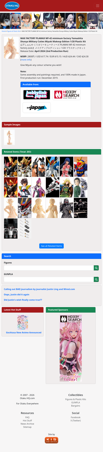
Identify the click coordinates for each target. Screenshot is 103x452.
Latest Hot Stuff (12, 309)
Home (3, 31)
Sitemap (27, 427)
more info (26, 59)
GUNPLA (8, 274)
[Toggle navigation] (97, 5)
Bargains (75, 405)
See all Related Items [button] (51, 245)
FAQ (27, 417)
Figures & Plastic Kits (13, 31)
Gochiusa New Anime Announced (23, 332)
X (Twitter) (76, 420)
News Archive (27, 423)
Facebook (75, 417)
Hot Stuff (27, 420)
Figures (8, 262)
